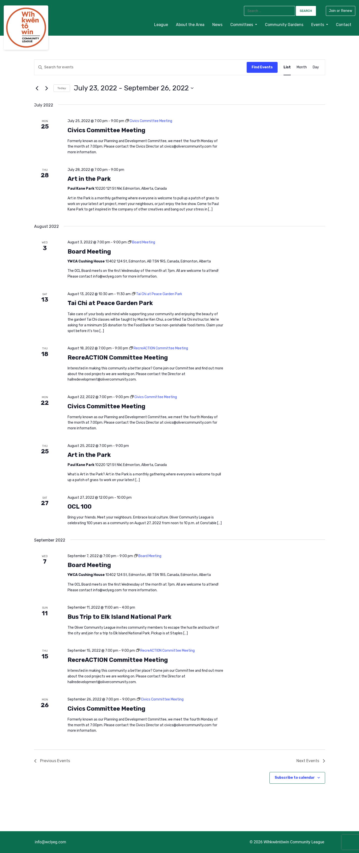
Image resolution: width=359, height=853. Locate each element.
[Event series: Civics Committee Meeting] (148, 121)
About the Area (190, 24)
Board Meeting (89, 251)
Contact (343, 24)
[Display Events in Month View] (302, 67)
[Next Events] (47, 88)
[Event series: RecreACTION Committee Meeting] (158, 348)
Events (318, 24)
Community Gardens (284, 24)
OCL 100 (80, 506)
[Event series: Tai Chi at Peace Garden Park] (157, 294)
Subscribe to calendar (295, 777)
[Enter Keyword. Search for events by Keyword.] (74, 67)
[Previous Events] (37, 88)
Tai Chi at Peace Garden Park (110, 303)
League (161, 24)
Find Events (262, 67)
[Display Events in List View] (287, 67)
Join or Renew (340, 11)
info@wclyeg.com (50, 842)
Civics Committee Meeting (106, 130)
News (217, 24)
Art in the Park (89, 178)
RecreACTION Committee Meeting (118, 357)
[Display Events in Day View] (316, 67)
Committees (242, 24)
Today (61, 88)
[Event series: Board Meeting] (141, 242)
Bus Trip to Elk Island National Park (119, 616)
